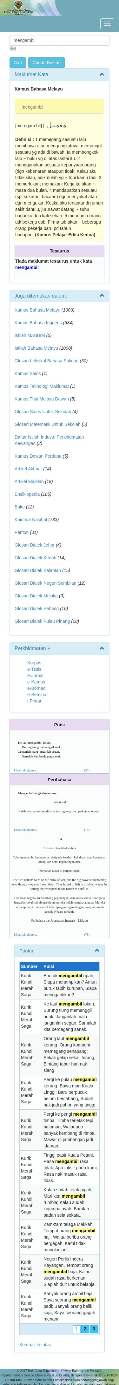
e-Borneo (36, 688)
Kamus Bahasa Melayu (38, 310)
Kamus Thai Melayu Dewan (42, 398)
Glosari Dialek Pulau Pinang (42, 621)
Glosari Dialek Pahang (37, 608)
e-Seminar (37, 694)
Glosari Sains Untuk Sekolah (43, 411)
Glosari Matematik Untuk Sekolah (48, 424)
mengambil (32, 107)
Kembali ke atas (35, 1344)
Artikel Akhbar (28, 468)
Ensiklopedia (27, 494)
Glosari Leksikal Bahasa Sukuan (47, 360)
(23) (86, 770)
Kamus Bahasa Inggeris (38, 322)
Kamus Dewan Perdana (38, 456)
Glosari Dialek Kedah (35, 557)
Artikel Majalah (29, 481)
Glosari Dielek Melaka (36, 595)
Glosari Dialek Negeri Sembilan (45, 583)
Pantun (22, 532)
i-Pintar (34, 700)
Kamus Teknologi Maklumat (42, 386)
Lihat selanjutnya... (26, 770)
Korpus (34, 662)
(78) (86, 934)
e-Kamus (36, 681)
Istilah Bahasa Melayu (36, 348)
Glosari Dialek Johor (35, 545)
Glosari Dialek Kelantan (38, 570)
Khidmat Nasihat (31, 519)
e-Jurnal (35, 675)
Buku (20, 506)
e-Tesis (34, 669)
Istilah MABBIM (30, 335)
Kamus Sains (28, 373)
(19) (86, 829)
